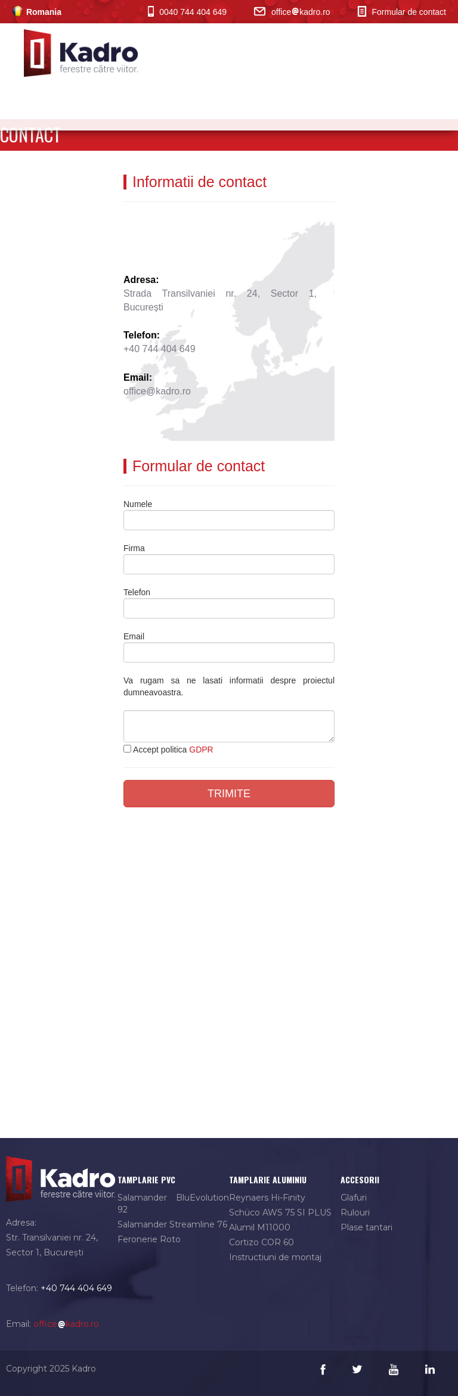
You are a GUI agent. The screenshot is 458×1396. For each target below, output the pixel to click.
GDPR (201, 749)
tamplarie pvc (146, 1179)
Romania (36, 12)
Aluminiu (274, 106)
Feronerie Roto (149, 1239)
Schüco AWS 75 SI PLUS (280, 1212)
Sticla (372, 106)
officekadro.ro (291, 12)
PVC (326, 106)
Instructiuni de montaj (275, 1257)
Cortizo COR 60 (261, 1242)
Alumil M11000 (259, 1227)
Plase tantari (366, 1227)
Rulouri (355, 1212)
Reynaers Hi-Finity (267, 1197)
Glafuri (354, 1197)
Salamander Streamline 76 (172, 1224)
